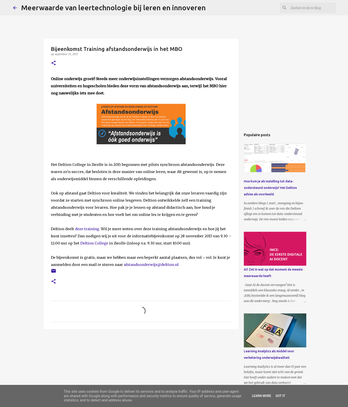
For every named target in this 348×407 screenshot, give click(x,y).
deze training (87, 229)
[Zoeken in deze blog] (312, 7)
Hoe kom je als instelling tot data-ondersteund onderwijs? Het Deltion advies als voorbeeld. (270, 187)
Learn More (261, 396)
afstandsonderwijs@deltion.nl (151, 264)
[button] (53, 63)
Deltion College (94, 243)
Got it (280, 396)
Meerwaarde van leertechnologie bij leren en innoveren (113, 8)
